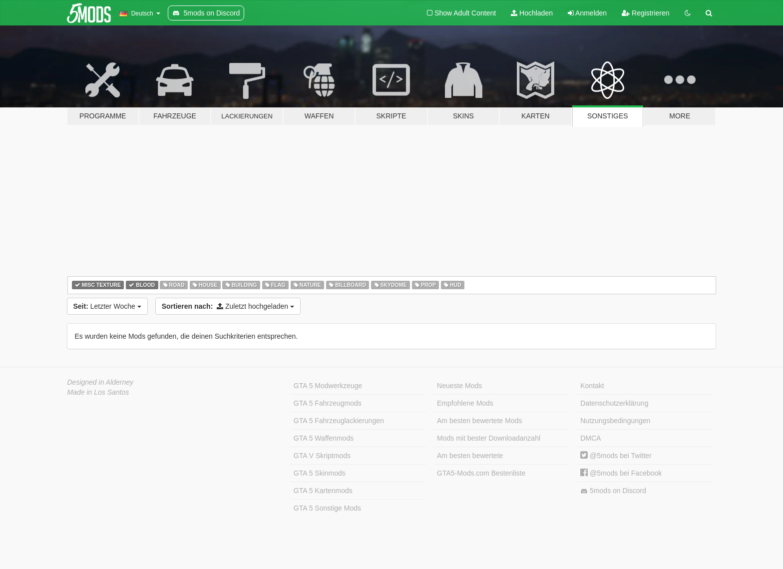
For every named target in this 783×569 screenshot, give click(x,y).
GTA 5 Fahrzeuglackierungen (339, 421)
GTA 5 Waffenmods (324, 438)
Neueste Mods (459, 386)
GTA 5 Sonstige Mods (327, 508)
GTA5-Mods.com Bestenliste (481, 473)
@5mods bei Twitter (616, 455)
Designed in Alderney (100, 382)
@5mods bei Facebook (621, 473)
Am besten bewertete (470, 456)
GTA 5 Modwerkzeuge (328, 386)
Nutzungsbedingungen (615, 421)
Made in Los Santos (98, 392)
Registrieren (645, 13)
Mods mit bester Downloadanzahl (488, 438)
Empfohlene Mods (465, 403)
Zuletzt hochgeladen (228, 306)
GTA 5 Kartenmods (323, 491)
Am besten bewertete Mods (479, 421)
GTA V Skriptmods (322, 456)
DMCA (590, 438)
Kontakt (592, 386)
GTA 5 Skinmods (320, 473)
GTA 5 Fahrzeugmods (328, 403)
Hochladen (532, 13)
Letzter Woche (107, 306)
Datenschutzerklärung (614, 403)
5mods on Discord (613, 491)
